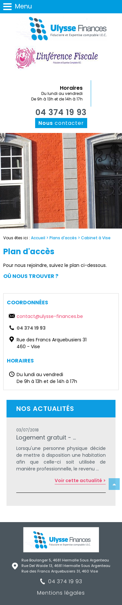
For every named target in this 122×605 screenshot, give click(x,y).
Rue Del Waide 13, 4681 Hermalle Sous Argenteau (65, 565)
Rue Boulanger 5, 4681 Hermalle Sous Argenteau (65, 560)
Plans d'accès (63, 238)
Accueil (38, 238)
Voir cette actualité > (80, 480)
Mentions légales (61, 593)
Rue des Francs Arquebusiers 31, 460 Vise (59, 571)
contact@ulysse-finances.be (50, 316)
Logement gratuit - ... (46, 437)
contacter (61, 123)
